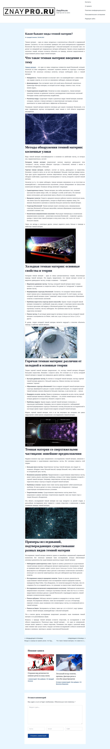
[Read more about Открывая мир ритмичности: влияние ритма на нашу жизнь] (41, 653)
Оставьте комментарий (63, 672)
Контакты (88, 1)
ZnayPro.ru (62, 5)
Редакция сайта (90, 10)
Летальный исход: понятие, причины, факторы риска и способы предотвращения (66, 667)
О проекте (88, 3)
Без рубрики (41, 669)
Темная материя (30, 58)
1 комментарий (32, 669)
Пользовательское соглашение (95, 8)
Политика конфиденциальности (95, 6)
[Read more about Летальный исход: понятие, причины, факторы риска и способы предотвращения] (69, 653)
